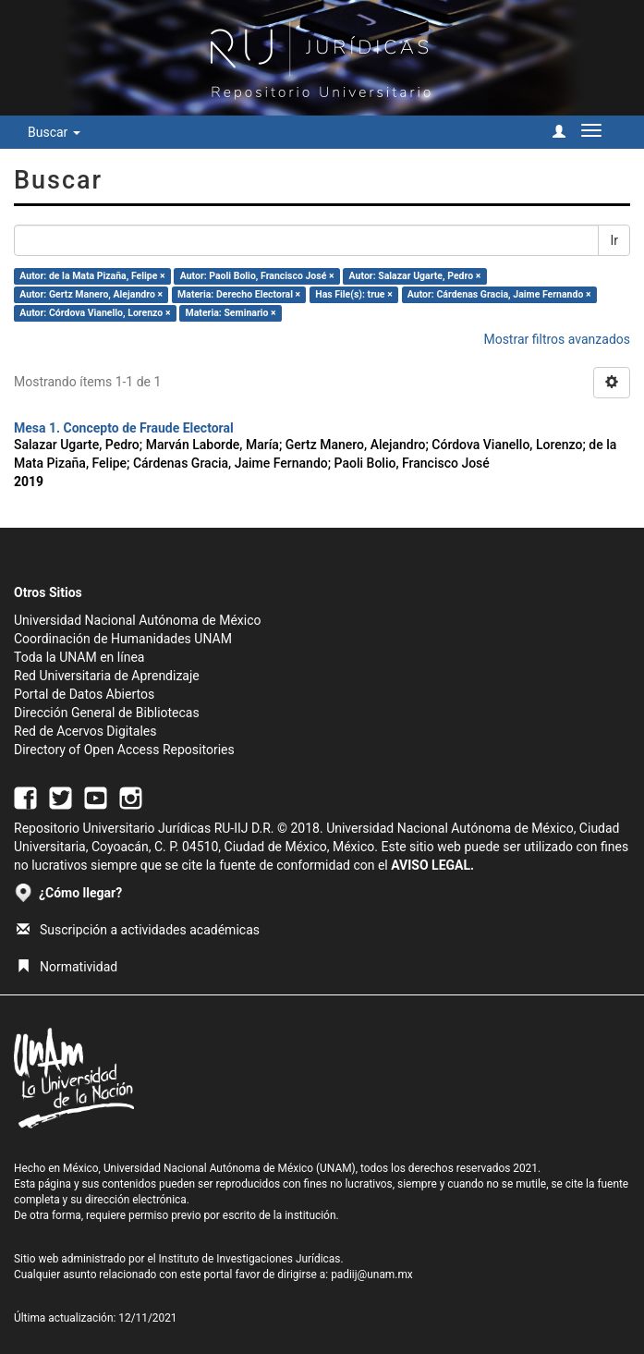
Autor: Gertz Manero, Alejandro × (91, 294)
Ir (614, 240)
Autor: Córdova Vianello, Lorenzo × (94, 313)
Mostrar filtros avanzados (556, 339)
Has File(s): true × (353, 294)
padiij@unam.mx (372, 1274)
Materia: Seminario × (231, 313)
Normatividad (67, 966)
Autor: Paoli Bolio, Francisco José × (257, 276)
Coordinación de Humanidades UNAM (123, 638)
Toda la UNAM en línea (79, 657)
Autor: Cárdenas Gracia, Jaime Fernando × (499, 294)
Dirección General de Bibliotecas (107, 712)
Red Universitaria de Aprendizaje (107, 675)
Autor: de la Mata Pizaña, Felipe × (91, 276)
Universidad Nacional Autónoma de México (137, 620)
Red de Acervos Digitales (85, 731)
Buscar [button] (54, 132)
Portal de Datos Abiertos (84, 694)
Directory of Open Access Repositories (124, 749)
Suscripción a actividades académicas (138, 929)
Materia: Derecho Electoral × (238, 294)
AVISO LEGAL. (432, 865)
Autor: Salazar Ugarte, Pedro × (415, 276)
